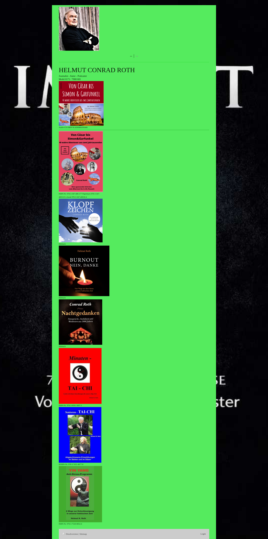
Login (203, 534)
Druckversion (70, 534)
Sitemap (83, 534)
